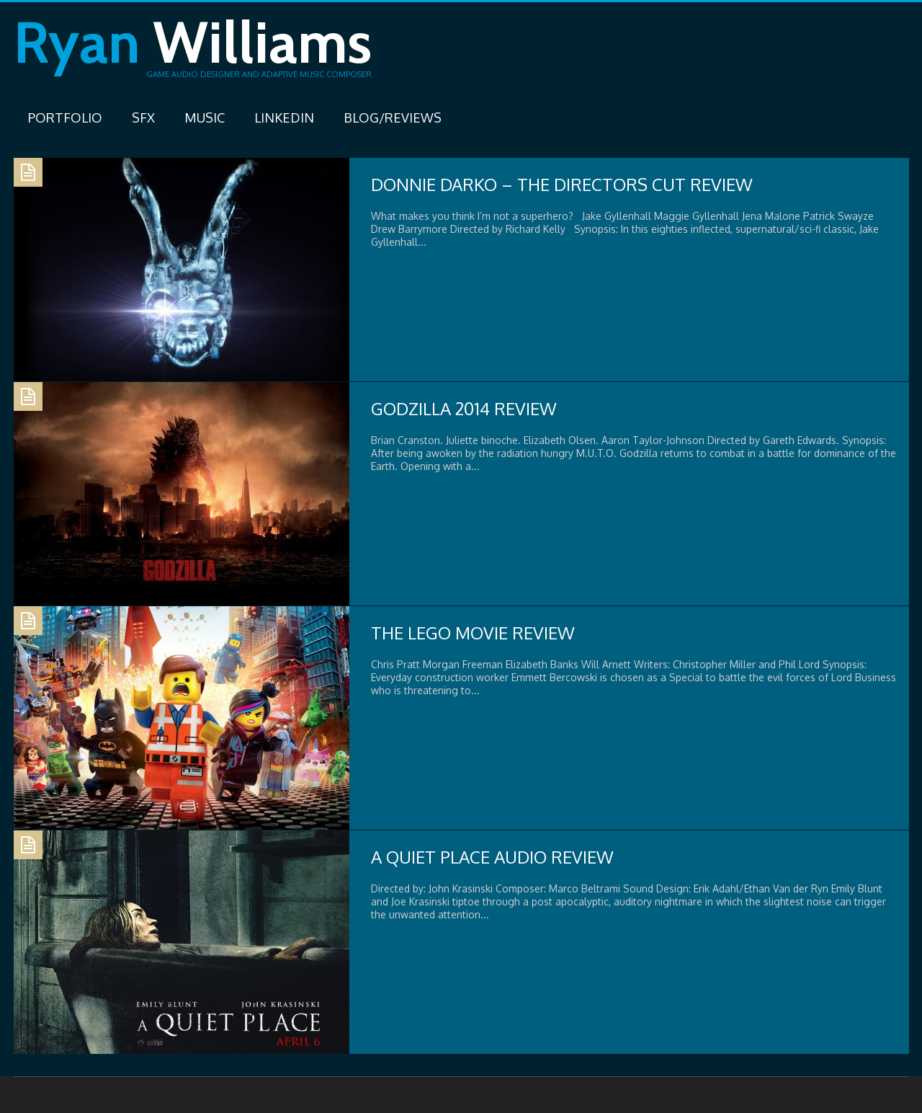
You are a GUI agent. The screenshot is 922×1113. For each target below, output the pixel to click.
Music (204, 117)
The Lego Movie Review (473, 632)
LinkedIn (284, 117)
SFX (143, 117)
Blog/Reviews (393, 117)
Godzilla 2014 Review (464, 408)
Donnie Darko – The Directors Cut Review (562, 184)
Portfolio (65, 117)
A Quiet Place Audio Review (492, 857)
